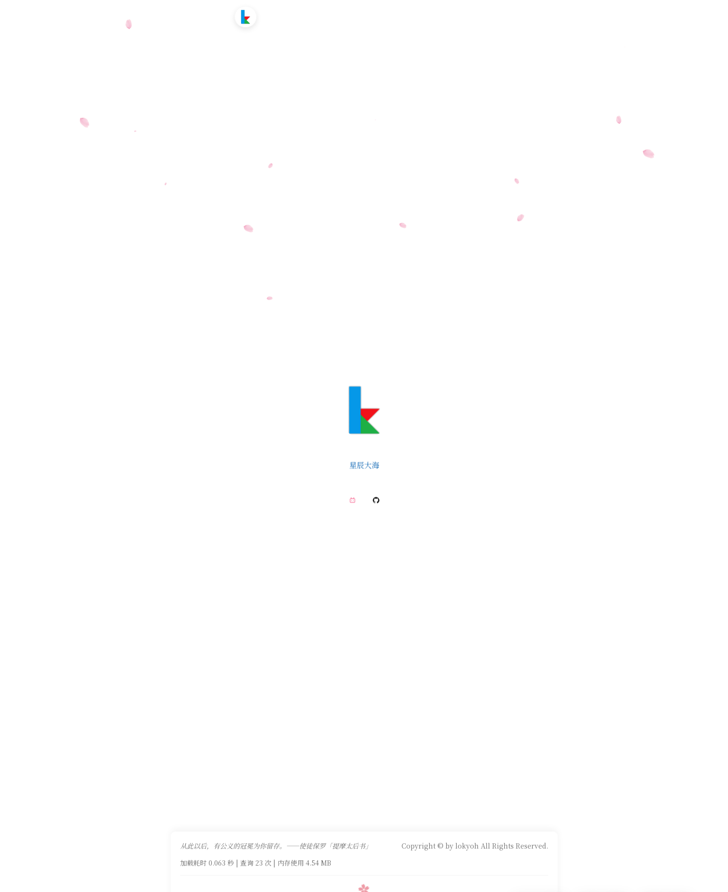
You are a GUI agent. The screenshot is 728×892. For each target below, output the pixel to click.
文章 (308, 16)
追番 (334, 16)
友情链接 (400, 16)
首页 (282, 16)
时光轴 (364, 16)
